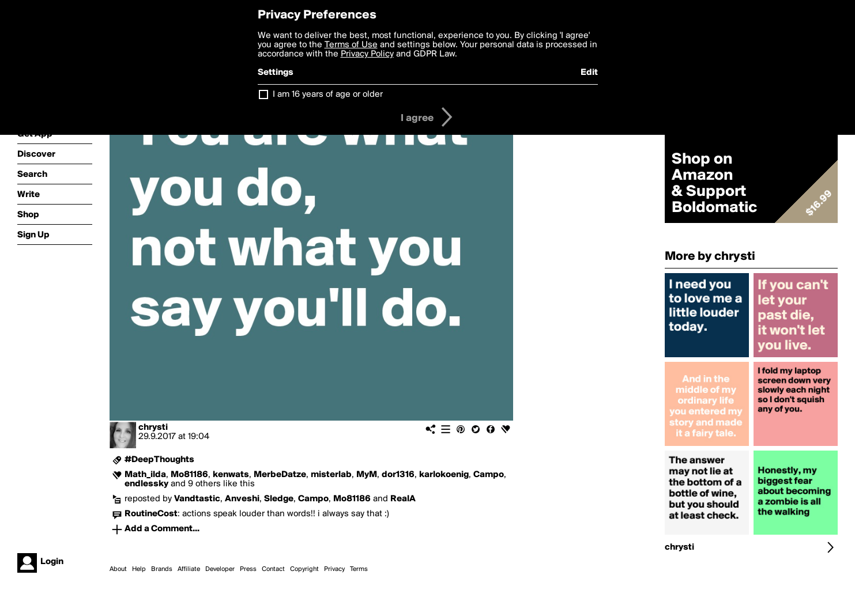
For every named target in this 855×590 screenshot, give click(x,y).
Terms (359, 569)
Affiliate (189, 569)
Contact (273, 569)
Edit (589, 72)
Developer (220, 569)
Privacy (334, 569)
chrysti (153, 427)
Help (139, 569)
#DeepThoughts (159, 459)
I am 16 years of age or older (328, 94)
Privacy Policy (367, 54)
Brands (161, 569)
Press (248, 569)
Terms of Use (351, 45)
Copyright (304, 569)
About (118, 569)
